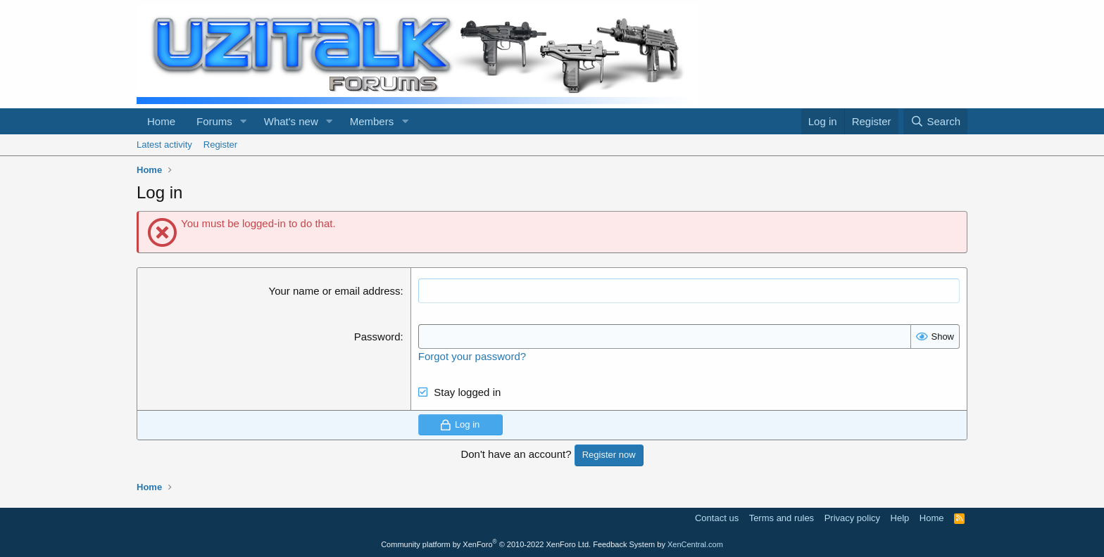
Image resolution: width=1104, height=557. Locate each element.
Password (377, 336)
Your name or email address (335, 291)
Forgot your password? (472, 356)
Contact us (717, 518)
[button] (243, 121)
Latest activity (164, 144)
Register (220, 144)
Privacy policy (852, 518)
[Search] (935, 121)
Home (161, 121)
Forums (214, 121)
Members (372, 121)
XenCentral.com (695, 544)
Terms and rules (781, 518)
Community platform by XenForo (486, 544)
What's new (291, 121)
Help (900, 518)
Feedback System (624, 544)
